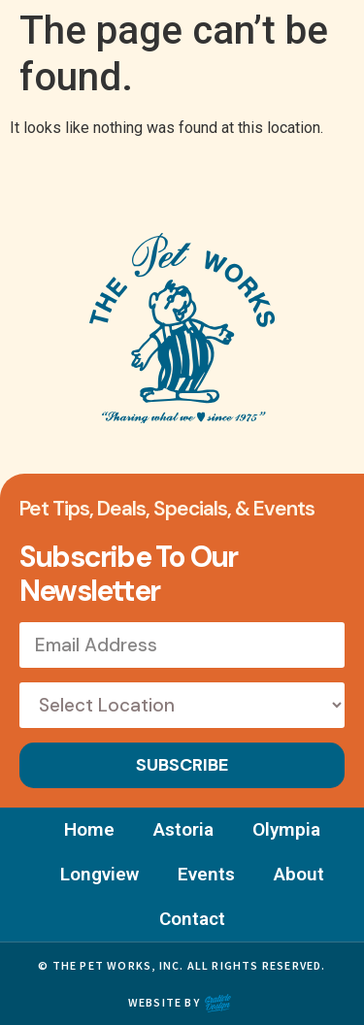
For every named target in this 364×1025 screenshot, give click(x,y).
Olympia (286, 829)
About (299, 874)
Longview (99, 874)
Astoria (183, 829)
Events (206, 874)
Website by (164, 1002)
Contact (192, 919)
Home (89, 829)
